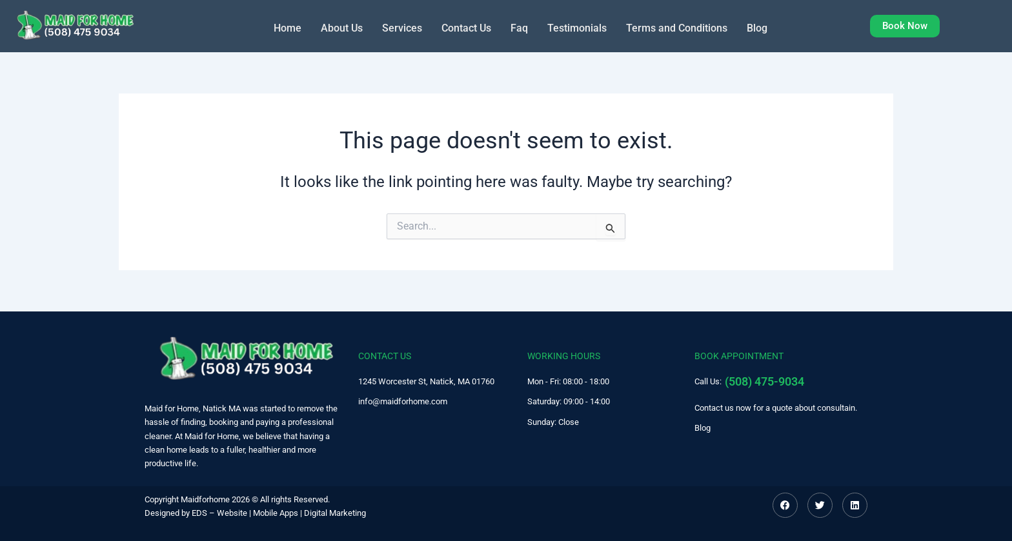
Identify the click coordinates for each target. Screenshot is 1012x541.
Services (402, 27)
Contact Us (466, 27)
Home (287, 27)
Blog (757, 27)
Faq (519, 27)
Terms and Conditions (676, 27)
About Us (342, 27)
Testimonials (577, 27)
